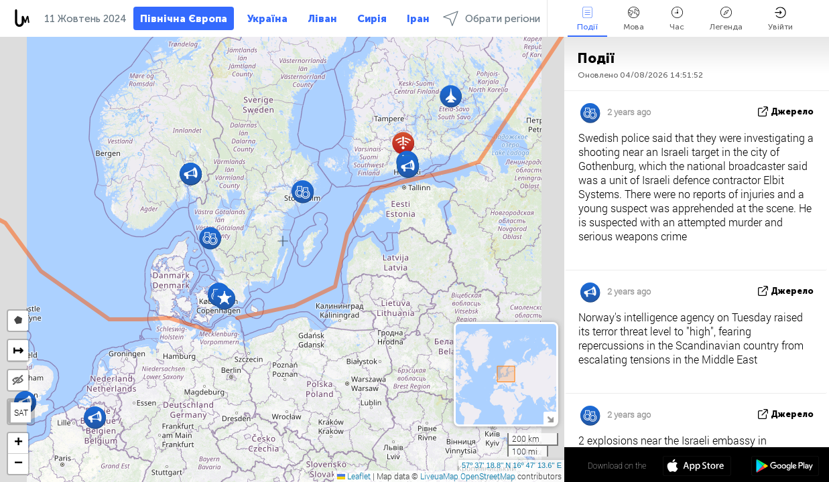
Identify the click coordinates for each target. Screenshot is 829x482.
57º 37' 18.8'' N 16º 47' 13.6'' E (512, 465)
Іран (418, 19)
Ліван (322, 19)
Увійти (780, 19)
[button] (95, 417)
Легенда (726, 19)
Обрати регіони (491, 18)
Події (587, 19)
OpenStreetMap (487, 476)
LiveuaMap (439, 476)
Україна (267, 19)
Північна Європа (183, 19)
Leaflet (354, 476)
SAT (21, 412)
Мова (633, 19)
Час (676, 19)
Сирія (372, 19)
